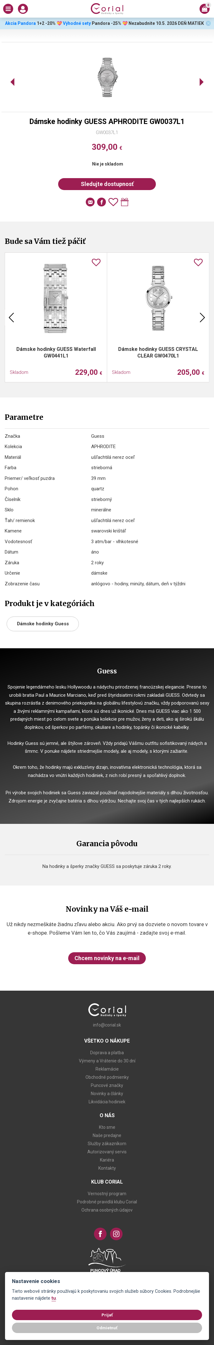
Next (202, 317)
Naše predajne (107, 1135)
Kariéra (107, 1159)
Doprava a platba (107, 1052)
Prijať (107, 1314)
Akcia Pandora (20, 23)
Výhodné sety (77, 23)
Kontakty (107, 1168)
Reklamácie (107, 1069)
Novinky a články (107, 1093)
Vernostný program (107, 1193)
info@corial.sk (107, 1024)
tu (54, 1298)
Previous (11, 317)
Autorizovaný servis (107, 1151)
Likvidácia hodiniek (107, 1101)
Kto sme (107, 1127)
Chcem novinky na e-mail (107, 958)
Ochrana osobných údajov (107, 1210)
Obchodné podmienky (107, 1077)
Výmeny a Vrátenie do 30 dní (107, 1060)
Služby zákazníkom (107, 1143)
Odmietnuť (107, 1327)
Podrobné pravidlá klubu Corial (107, 1201)
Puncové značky (107, 1085)
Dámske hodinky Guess (43, 624)
